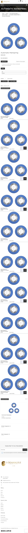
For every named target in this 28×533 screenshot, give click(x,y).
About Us (2, 495)
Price (3, 68)
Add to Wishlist (12, 81)
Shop (7, 13)
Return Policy (3, 515)
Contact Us (2, 497)
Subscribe (25, 449)
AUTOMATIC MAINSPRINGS (14, 14)
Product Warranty (4, 520)
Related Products (4, 399)
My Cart (2, 508)
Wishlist (2, 506)
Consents (2, 522)
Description (4, 61)
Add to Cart (4, 81)
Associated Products (5, 88)
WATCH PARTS (5, 14)
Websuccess (9, 528)
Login (2, 503)
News (2, 494)
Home (3, 13)
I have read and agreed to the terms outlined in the (14, 452)
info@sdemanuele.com (6, 480)
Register (2, 504)
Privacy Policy (3, 517)
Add (25, 147)
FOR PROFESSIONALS (14, 13)
